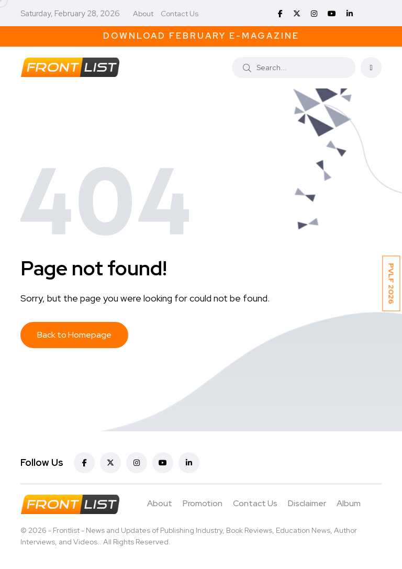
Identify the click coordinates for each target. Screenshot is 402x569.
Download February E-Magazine (201, 35)
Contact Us (179, 13)
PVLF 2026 (391, 283)
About (143, 13)
